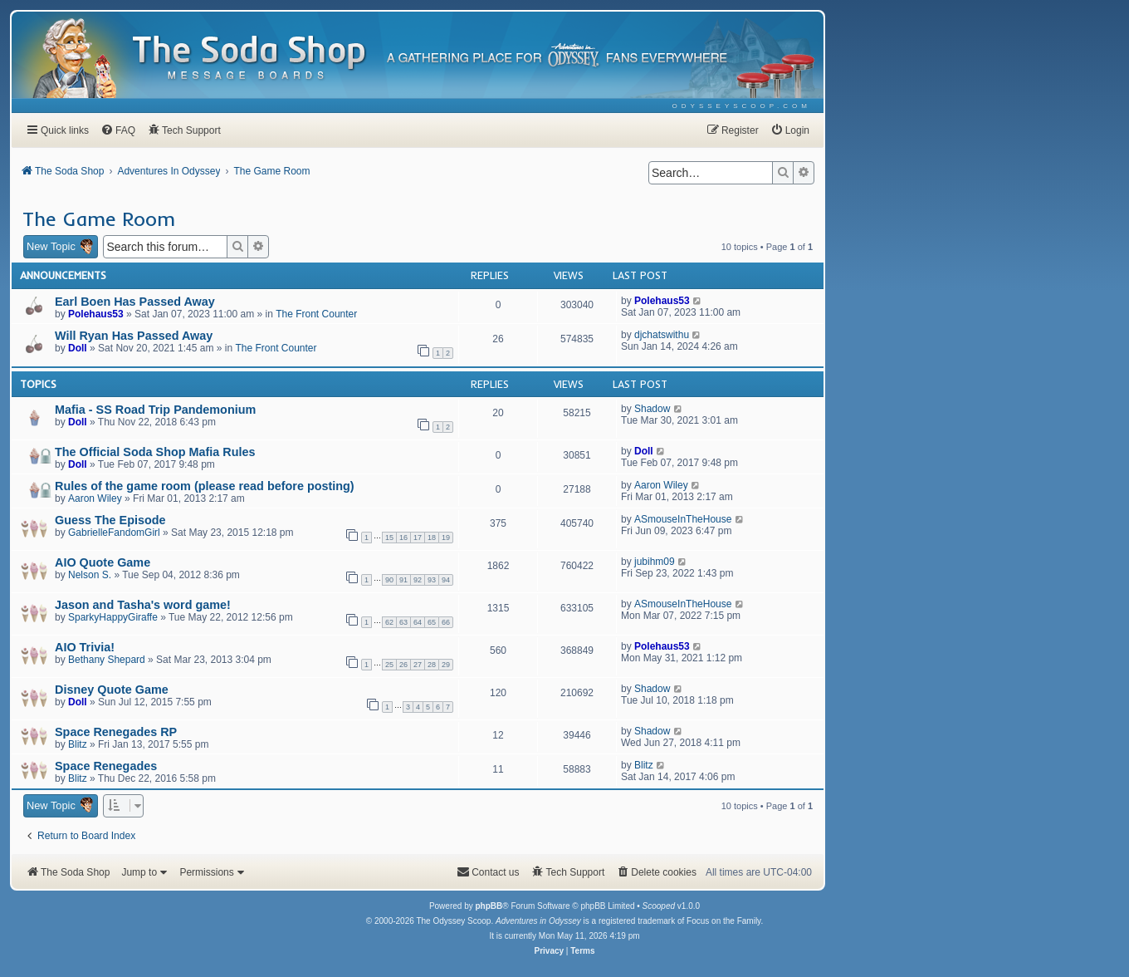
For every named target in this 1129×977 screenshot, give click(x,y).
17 (417, 537)
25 (389, 664)
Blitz (77, 744)
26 (403, 664)
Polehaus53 (96, 314)
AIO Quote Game (102, 562)
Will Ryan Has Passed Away (134, 335)
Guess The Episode (110, 520)
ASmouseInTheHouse (682, 519)
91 (403, 580)
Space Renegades (106, 766)
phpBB (488, 906)
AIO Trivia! (85, 647)
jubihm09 (654, 561)
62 (389, 622)
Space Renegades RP (116, 732)
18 (432, 537)
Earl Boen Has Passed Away (135, 301)
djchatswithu (661, 335)
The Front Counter (316, 314)
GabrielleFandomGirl (114, 532)
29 (446, 664)
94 (446, 580)
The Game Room (98, 218)
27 (417, 664)
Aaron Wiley (95, 498)
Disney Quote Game (112, 689)
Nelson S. (89, 575)
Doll (77, 348)
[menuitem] (741, 106)
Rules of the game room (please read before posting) (204, 486)
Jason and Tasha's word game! (143, 604)
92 (417, 580)
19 (446, 537)
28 (432, 664)
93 (432, 580)
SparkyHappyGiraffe (113, 617)
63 (403, 622)
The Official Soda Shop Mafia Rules (155, 452)
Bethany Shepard (106, 659)
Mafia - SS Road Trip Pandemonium (155, 409)
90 (389, 580)
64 (417, 622)
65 (432, 622)
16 (403, 537)
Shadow (652, 409)
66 (446, 622)
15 (389, 537)
